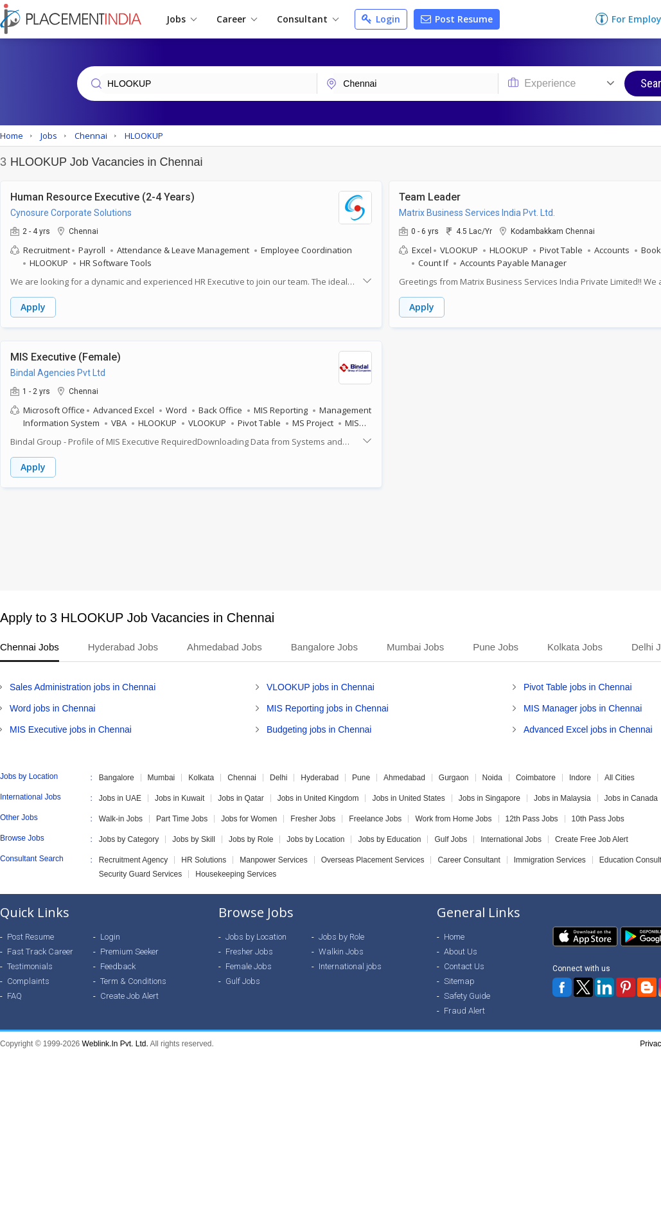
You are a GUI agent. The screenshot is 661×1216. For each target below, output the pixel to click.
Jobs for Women (249, 819)
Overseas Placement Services (373, 860)
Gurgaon (454, 778)
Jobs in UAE (120, 798)
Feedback (118, 966)
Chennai (241, 778)
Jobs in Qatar (240, 798)
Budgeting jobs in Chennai (319, 729)
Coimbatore (536, 778)
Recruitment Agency (133, 860)
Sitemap (459, 981)
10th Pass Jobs (598, 819)
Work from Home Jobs (453, 819)
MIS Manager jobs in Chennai (583, 708)
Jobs (181, 19)
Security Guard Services (140, 874)
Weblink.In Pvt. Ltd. (115, 1043)
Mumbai (161, 778)
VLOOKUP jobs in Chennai (321, 687)
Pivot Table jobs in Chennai (578, 687)
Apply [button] (33, 307)
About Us (460, 951)
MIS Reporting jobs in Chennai (328, 708)
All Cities (619, 778)
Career (236, 19)
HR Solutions (203, 860)
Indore (580, 778)
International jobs (350, 966)
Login (381, 19)
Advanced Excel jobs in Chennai (588, 729)
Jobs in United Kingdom (318, 798)
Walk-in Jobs (121, 819)
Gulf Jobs (450, 839)
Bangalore (116, 778)
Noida (492, 778)
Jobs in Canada (631, 798)
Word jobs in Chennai (53, 708)
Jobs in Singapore (489, 798)
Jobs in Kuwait (179, 798)
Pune (361, 778)
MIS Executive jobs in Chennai (71, 729)
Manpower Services (273, 860)
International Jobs (511, 839)
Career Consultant (468, 860)
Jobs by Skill (193, 839)
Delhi (278, 778)
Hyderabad (320, 778)
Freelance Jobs (375, 819)
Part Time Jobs (181, 819)
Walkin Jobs (341, 951)
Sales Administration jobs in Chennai (82, 687)
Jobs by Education (389, 839)
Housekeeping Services (235, 874)
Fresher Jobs (312, 819)
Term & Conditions (133, 981)
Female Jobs (248, 966)
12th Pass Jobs (532, 819)
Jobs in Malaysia (562, 798)
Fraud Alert (464, 1010)
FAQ (14, 996)
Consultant (308, 19)
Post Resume (457, 19)
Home (454, 937)
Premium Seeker (129, 951)
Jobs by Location (315, 839)
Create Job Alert (129, 996)
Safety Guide (467, 996)
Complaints (28, 981)
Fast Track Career (40, 951)
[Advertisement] (329, 539)
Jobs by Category (129, 839)
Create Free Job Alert (591, 839)
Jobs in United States (408, 798)
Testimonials (30, 966)
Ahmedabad (404, 778)
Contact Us (464, 966)
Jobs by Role (251, 839)
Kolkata (201, 778)
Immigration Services (550, 860)
